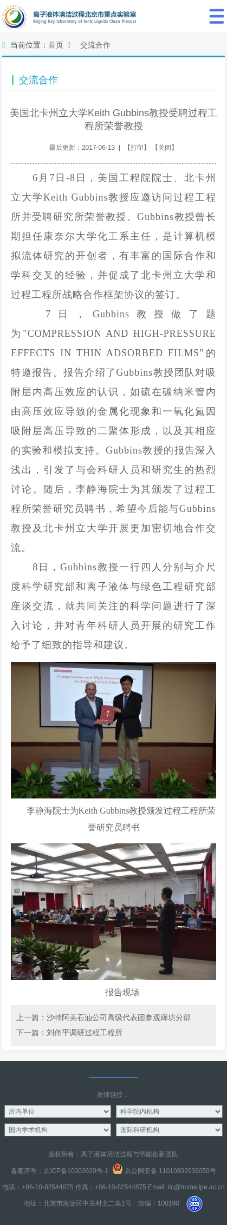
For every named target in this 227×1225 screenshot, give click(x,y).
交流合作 (95, 45)
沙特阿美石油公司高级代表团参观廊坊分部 (119, 1017)
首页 (55, 45)
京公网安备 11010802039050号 (164, 1171)
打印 (137, 147)
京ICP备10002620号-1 (75, 1171)
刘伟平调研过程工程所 (84, 1032)
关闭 (164, 147)
